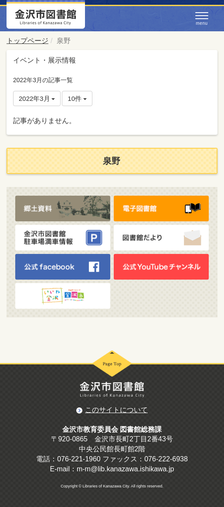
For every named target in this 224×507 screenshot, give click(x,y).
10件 (77, 98)
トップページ (27, 40)
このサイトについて (116, 410)
